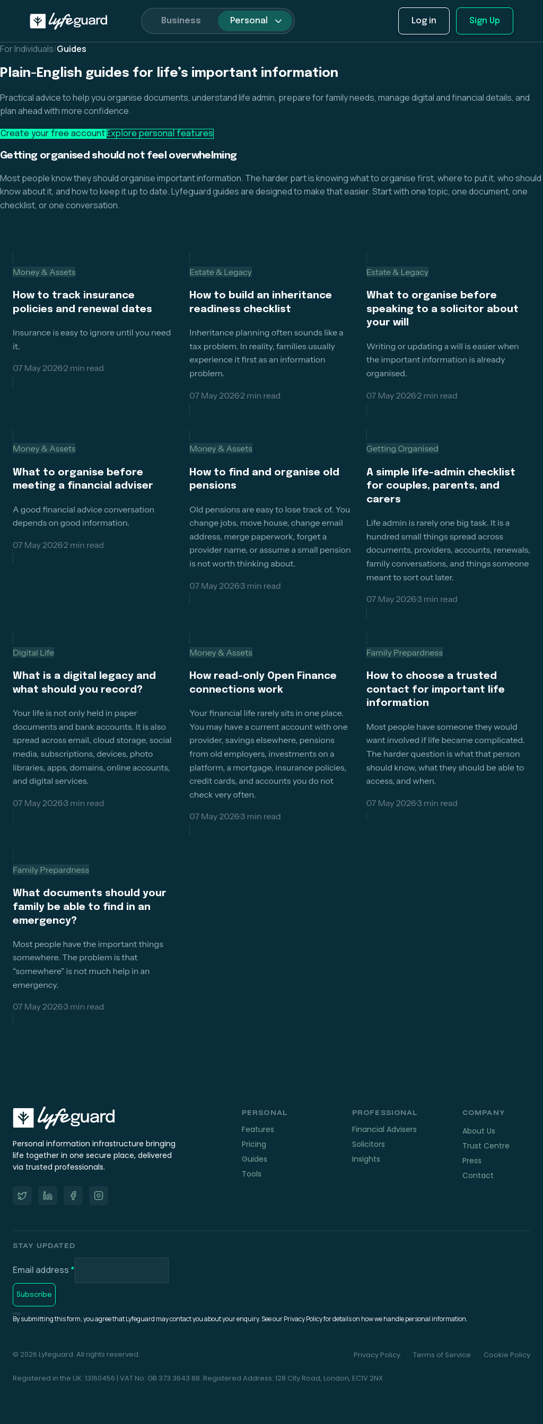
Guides (254, 1159)
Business (181, 20)
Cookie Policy (507, 1355)
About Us (478, 1131)
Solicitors (368, 1144)
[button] (255, 21)
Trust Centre (486, 1146)
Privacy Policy (377, 1355)
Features (258, 1129)
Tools (251, 1174)
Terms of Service (442, 1355)
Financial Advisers (384, 1129)
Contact (478, 1175)
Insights (366, 1159)
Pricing (254, 1144)
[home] (68, 21)
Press (471, 1160)
